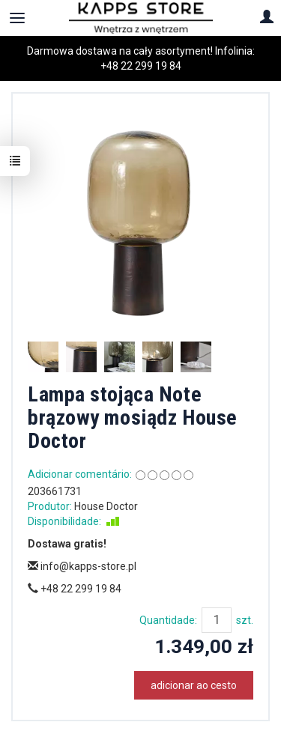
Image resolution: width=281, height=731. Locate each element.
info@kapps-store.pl (82, 566)
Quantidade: (168, 620)
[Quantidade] (217, 620)
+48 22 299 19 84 (140, 66)
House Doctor (106, 506)
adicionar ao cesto (194, 685)
